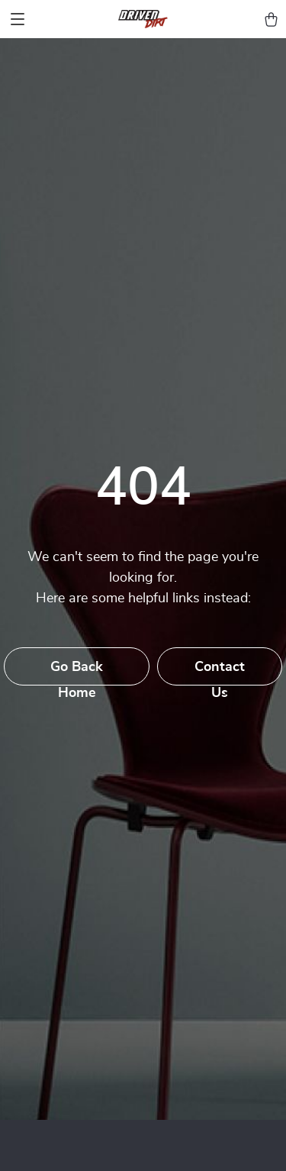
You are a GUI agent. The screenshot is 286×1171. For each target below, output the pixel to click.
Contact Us (219, 673)
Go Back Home (76, 673)
